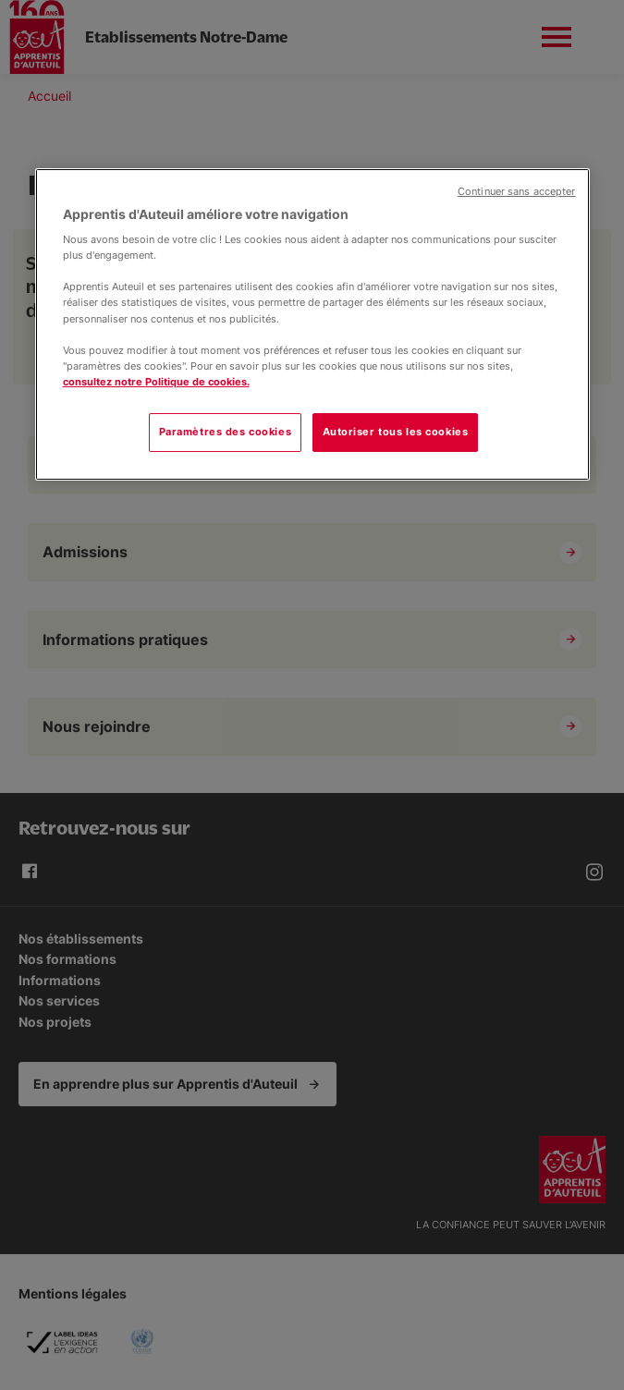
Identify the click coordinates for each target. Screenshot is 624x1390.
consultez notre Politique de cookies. (156, 381)
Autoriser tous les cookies (396, 431)
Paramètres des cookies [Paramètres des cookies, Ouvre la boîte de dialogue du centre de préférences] (225, 431)
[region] (312, 324)
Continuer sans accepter (516, 192)
